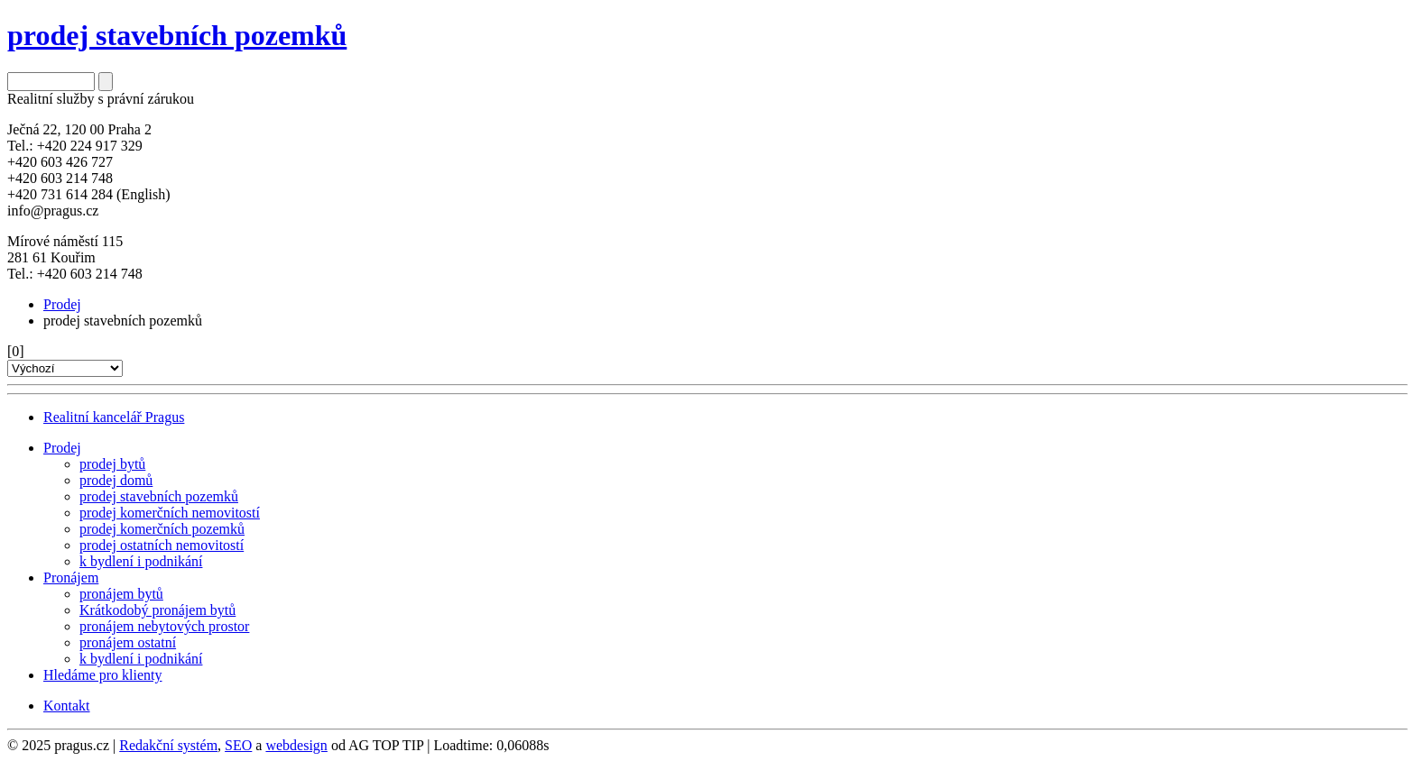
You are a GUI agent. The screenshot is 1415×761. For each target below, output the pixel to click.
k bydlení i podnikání (140, 561)
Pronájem (70, 577)
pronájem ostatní (127, 642)
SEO (238, 745)
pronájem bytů (121, 593)
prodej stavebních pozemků (158, 496)
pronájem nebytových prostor (164, 626)
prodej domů (116, 480)
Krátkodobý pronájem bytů (157, 610)
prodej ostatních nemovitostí (161, 545)
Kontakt (66, 705)
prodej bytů (112, 464)
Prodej (62, 304)
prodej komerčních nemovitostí (169, 512)
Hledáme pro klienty (102, 675)
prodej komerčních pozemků (162, 528)
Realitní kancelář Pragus (113, 417)
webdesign (296, 745)
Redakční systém (168, 745)
